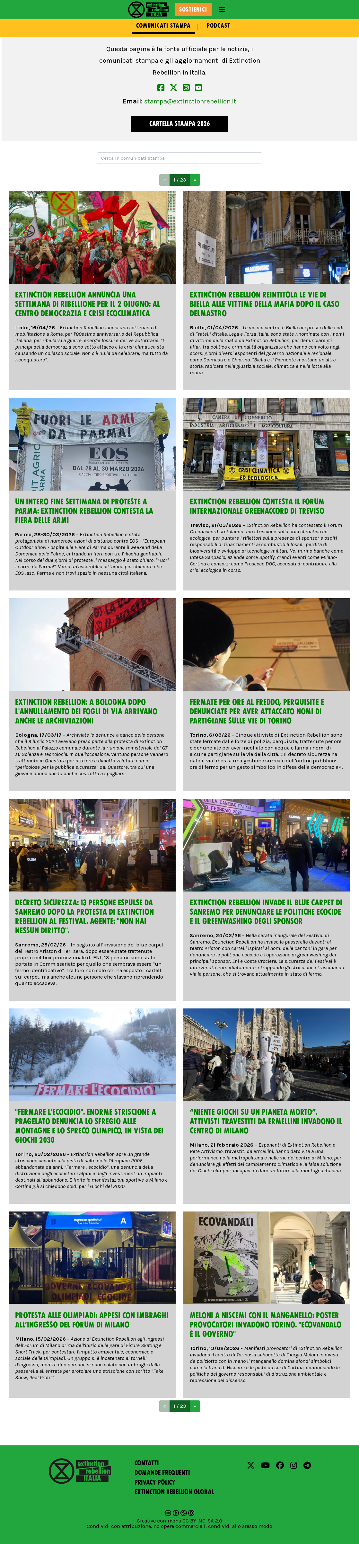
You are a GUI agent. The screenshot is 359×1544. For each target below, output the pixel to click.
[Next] (194, 180)
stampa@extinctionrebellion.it (190, 101)
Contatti (147, 1463)
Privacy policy (155, 1482)
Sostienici (193, 9)
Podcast (218, 25)
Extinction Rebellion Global (174, 1492)
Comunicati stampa (163, 25)
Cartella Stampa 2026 (179, 124)
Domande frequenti (162, 1473)
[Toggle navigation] (222, 9)
